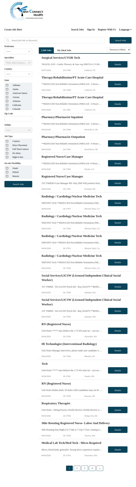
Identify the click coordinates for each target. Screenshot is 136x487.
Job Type (8, 136)
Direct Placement (20, 145)
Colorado (17, 109)
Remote (16, 176)
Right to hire (18, 157)
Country (8, 69)
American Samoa (20, 93)
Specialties (9, 57)
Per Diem (17, 153)
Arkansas (17, 101)
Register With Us (107, 29)
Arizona (16, 97)
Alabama (16, 85)
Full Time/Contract (21, 149)
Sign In (91, 29)
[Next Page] (100, 468)
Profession (9, 46)
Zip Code (8, 113)
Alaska (15, 89)
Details (118, 64)
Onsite (15, 168)
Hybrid (16, 172)
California (17, 105)
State (6, 80)
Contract (16, 141)
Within (7, 125)
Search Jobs (77, 29)
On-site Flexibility (12, 163)
